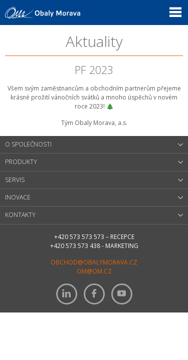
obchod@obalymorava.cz (94, 262)
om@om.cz (94, 271)
